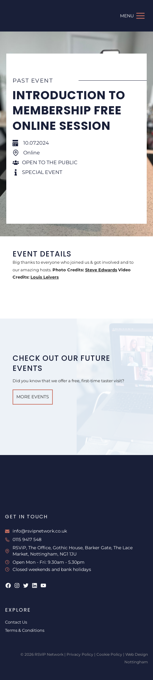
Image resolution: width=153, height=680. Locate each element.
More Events (32, 397)
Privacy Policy (80, 654)
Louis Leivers (44, 276)
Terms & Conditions (24, 630)
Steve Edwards (101, 269)
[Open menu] (132, 15)
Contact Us (16, 622)
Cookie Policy (109, 654)
